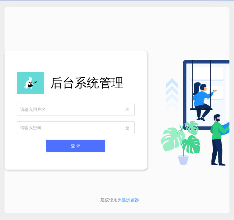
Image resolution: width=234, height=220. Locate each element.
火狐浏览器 (128, 199)
